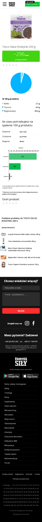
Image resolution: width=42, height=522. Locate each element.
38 (15, 492)
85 (13, 502)
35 (9, 492)
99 (9, 505)
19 (9, 488)
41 (22, 492)
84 (11, 502)
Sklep (6, 388)
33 (4, 492)
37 (13, 492)
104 (24, 505)
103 (21, 505)
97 (5, 505)
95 (36, 502)
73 (22, 499)
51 (9, 495)
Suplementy (9, 401)
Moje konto (9, 419)
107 (33, 505)
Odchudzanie (10, 423)
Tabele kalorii (10, 454)
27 (27, 488)
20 (11, 488)
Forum (7, 463)
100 (12, 505)
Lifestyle (8, 432)
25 (22, 488)
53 (13, 495)
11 (27, 485)
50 (6, 495)
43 (27, 492)
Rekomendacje (10, 458)
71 (18, 499)
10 (25, 485)
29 (31, 488)
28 (29, 488)
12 (29, 485)
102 (18, 505)
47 (36, 492)
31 (36, 488)
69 (13, 499)
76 (29, 499)
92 (29, 502)
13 (31, 485)
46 (33, 492)
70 (15, 499)
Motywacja (9, 445)
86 (15, 502)
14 (34, 485)
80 (38, 499)
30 (33, 488)
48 (38, 492)
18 (6, 488)
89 (22, 502)
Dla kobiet (8, 414)
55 (18, 495)
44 (29, 492)
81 (4, 502)
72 (20, 499)
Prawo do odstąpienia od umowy (21, 511)
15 (36, 485)
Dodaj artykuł (7, 474)
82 (6, 502)
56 (20, 495)
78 (33, 499)
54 (15, 495)
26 (24, 488)
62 (33, 495)
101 (15, 505)
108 (37, 505)
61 (31, 495)
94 (33, 502)
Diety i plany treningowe (15, 384)
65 (4, 499)
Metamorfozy (10, 410)
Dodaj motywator (12, 449)
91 (27, 502)
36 (11, 492)
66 (6, 499)
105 (27, 505)
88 (20, 502)
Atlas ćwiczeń (10, 406)
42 (24, 492)
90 (24, 502)
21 (13, 488)
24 (20, 488)
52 (11, 495)
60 (29, 495)
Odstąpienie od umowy (21, 514)
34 (6, 492)
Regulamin (19, 474)
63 (36, 495)
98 (7, 505)
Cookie (37, 474)
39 (18, 492)
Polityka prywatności (21, 479)
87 (18, 502)
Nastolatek (9, 428)
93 (31, 502)
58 (24, 495)
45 (31, 492)
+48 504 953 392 (11, 341)
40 (20, 492)
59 (27, 495)
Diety (6, 397)
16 (38, 485)
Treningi (8, 393)
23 (18, 488)
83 (9, 502)
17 (4, 488)
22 (15, 488)
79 (36, 499)
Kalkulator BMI (10, 441)
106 (30, 505)
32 (38, 488)
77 (31, 499)
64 (38, 495)
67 (9, 499)
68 (11, 499)
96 (38, 502)
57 (22, 495)
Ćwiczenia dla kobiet (13, 436)
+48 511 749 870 (30, 341)
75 (27, 499)
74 (24, 499)
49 (4, 495)
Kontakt (29, 474)
